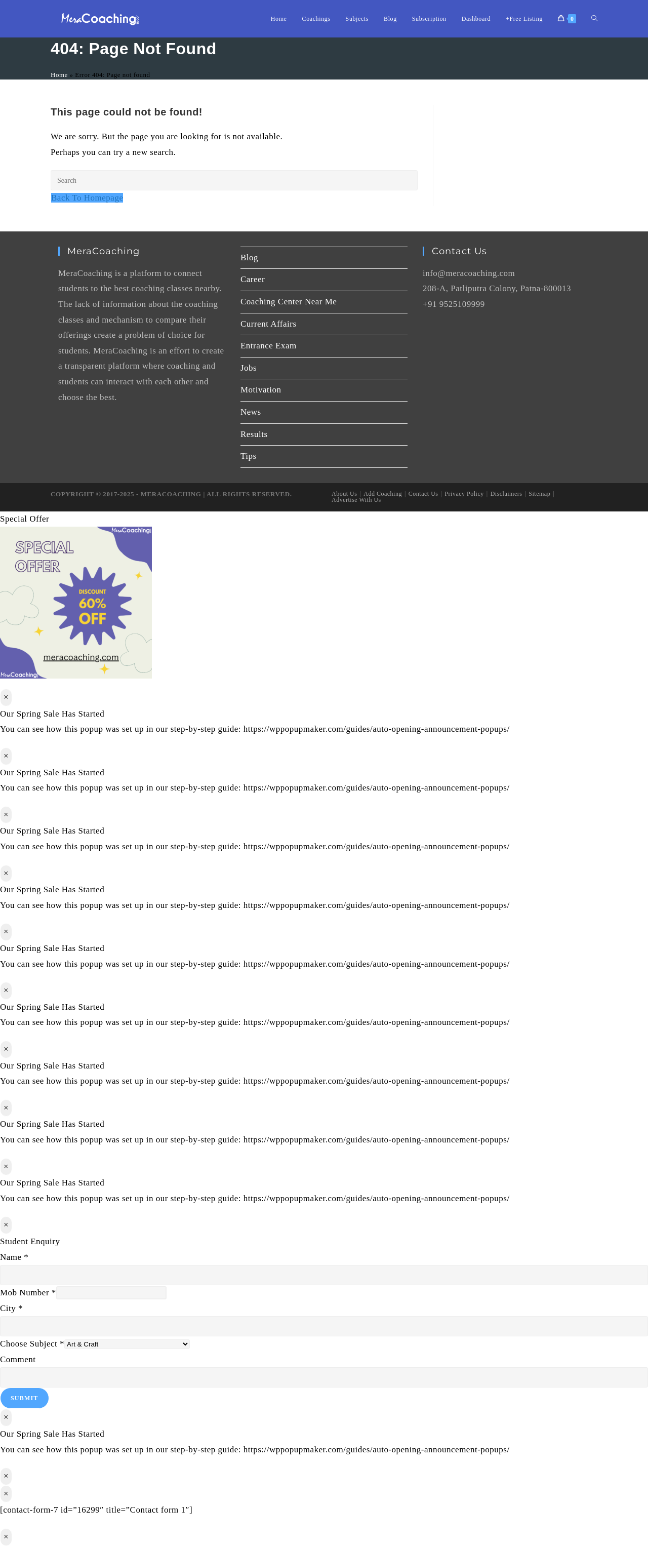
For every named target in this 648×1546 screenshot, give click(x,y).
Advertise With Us (356, 499)
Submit (24, 1398)
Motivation (260, 389)
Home (59, 74)
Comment (18, 1359)
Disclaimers (506, 493)
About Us (344, 493)
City (11, 1308)
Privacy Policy (463, 493)
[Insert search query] (234, 180)
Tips (248, 456)
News (250, 412)
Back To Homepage (87, 198)
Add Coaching (382, 493)
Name (14, 1257)
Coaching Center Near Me (288, 301)
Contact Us (423, 493)
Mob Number (28, 1292)
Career (252, 279)
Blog (249, 257)
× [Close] (6, 697)
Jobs (248, 368)
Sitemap (539, 493)
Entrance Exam (268, 345)
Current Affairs (268, 324)
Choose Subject (32, 1344)
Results (254, 434)
